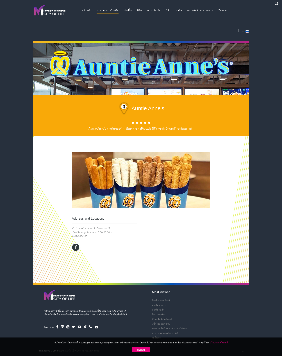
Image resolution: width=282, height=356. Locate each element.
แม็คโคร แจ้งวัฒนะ (161, 324)
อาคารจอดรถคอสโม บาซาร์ (165, 333)
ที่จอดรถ (222, 10)
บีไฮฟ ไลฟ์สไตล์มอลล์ (162, 319)
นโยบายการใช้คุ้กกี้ (219, 342)
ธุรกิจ (179, 10)
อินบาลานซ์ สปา (159, 314)
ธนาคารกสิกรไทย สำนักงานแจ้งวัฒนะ (169, 328)
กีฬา (168, 10)
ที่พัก (139, 10)
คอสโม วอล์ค (158, 310)
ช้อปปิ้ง (128, 10)
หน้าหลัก (86, 10)
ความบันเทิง (153, 10)
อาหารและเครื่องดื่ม (108, 10)
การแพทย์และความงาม (200, 10)
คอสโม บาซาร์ (158, 305)
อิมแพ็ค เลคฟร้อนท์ (161, 300)
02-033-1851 (81, 236)
